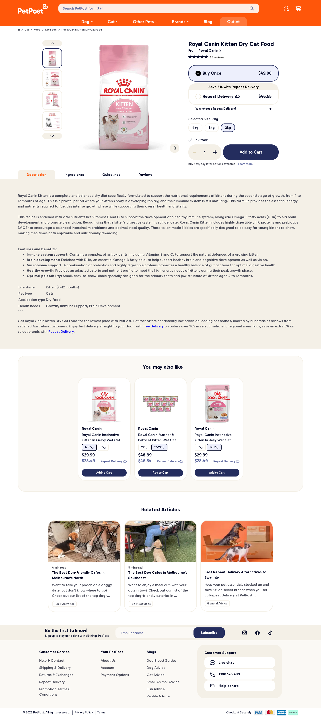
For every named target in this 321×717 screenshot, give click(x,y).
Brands (180, 21)
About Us (108, 660)
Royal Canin (208, 50)
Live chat (222, 662)
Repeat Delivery (61, 331)
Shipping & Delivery (55, 668)
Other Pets (145, 21)
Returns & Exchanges (56, 675)
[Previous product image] (52, 43)
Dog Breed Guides (161, 660)
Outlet (233, 21)
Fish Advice (156, 689)
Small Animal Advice (163, 682)
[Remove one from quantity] (195, 152)
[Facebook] (257, 633)
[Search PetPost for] (151, 8)
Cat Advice (156, 675)
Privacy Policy (84, 712)
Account (107, 668)
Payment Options (115, 675)
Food (37, 29)
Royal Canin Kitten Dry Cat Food (82, 29)
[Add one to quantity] (215, 152)
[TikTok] (270, 633)
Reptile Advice (158, 696)
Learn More (245, 164)
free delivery (153, 326)
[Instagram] (244, 633)
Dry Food (51, 29)
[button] (233, 109)
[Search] (252, 8)
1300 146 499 (225, 674)
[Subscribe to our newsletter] (154, 633)
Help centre (224, 686)
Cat (113, 21)
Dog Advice (156, 668)
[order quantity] (205, 152)
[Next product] (52, 136)
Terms (101, 712)
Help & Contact (51, 660)
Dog (87, 21)
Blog (208, 21)
